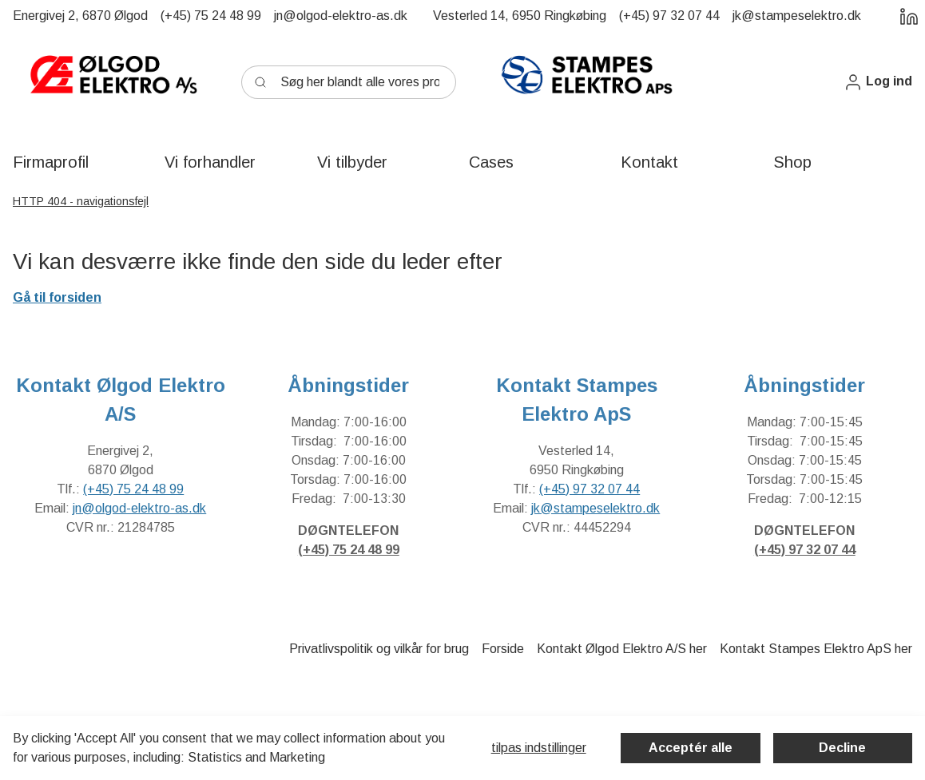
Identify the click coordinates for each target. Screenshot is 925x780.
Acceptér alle (690, 747)
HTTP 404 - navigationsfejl (81, 201)
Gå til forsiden (57, 297)
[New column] (112, 82)
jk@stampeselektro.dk (595, 508)
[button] (878, 81)
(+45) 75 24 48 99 (133, 489)
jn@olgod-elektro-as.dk (139, 508)
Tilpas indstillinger (538, 747)
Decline (842, 747)
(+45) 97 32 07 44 (589, 489)
